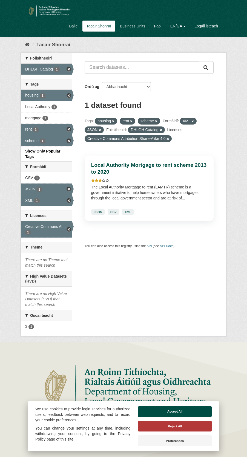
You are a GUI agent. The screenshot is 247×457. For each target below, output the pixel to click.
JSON (98, 211)
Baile (73, 26)
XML (128, 211)
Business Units (132, 26)
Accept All (175, 411)
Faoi (157, 26)
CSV (113, 211)
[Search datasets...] (142, 67)
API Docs (167, 246)
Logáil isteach (206, 26)
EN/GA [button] (178, 26)
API (149, 246)
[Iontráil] (206, 67)
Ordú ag (92, 86)
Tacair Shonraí (99, 26)
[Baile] (27, 44)
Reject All (175, 426)
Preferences (175, 440)
